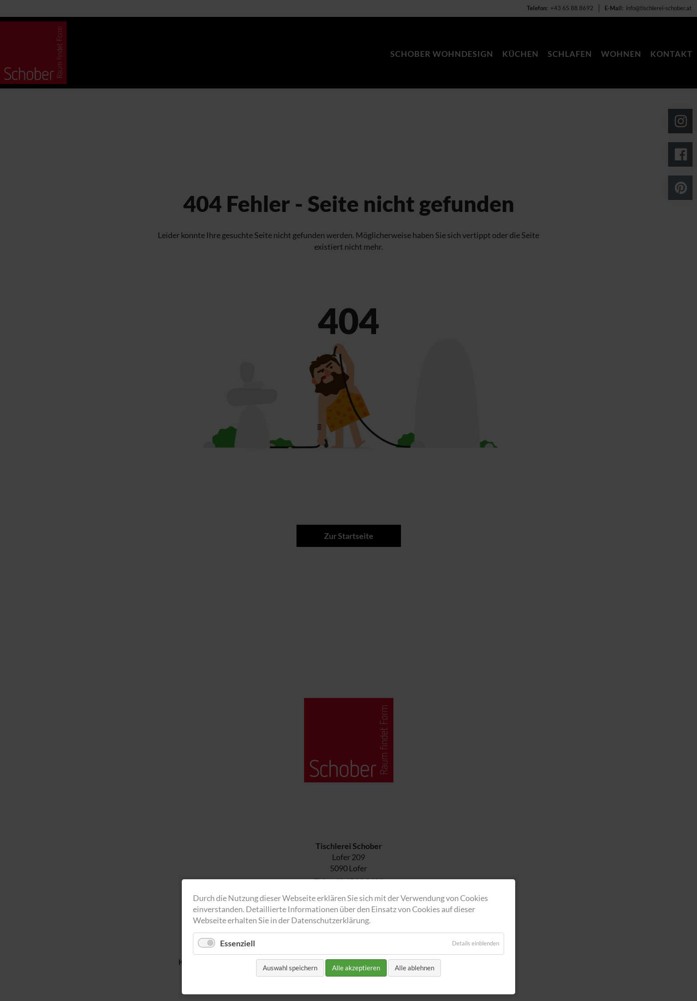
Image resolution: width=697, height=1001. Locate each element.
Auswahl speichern (290, 968)
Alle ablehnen (414, 968)
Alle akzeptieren (356, 968)
